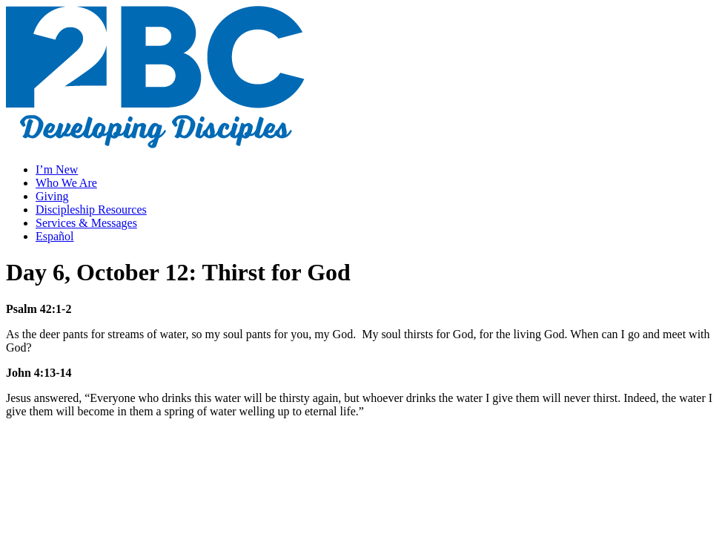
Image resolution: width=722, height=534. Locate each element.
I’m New (57, 169)
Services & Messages (86, 223)
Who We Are (66, 183)
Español (55, 236)
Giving (52, 196)
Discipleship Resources (91, 209)
